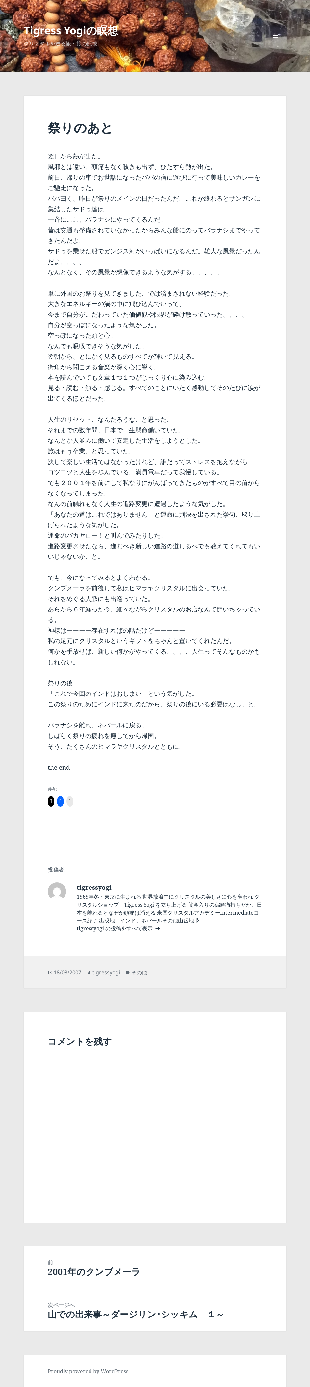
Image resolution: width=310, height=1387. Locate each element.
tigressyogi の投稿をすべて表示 (115, 928)
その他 (139, 972)
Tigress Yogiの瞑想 (71, 30)
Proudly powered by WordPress (88, 1371)
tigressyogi (106, 972)
